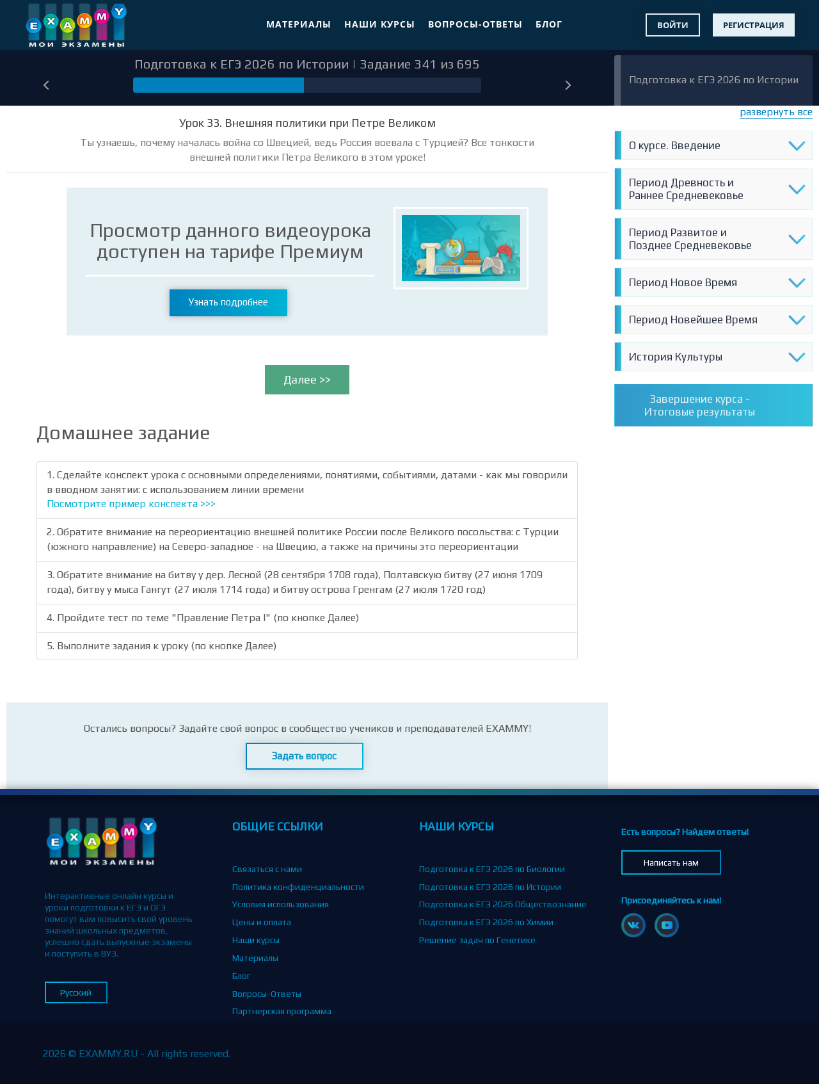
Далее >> (307, 379)
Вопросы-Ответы (475, 24)
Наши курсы (379, 24)
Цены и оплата (261, 922)
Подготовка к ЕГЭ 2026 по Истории (714, 80)
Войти (672, 25)
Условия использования (280, 904)
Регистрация (753, 25)
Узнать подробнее (228, 301)
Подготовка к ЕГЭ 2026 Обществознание (503, 904)
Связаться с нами (267, 869)
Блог (549, 24)
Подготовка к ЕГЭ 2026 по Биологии (492, 869)
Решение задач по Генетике (477, 940)
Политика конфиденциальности (298, 887)
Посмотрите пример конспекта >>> (131, 504)
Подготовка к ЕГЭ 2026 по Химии (486, 922)
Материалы (298, 24)
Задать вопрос (304, 755)
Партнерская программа (281, 1011)
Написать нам (671, 862)
